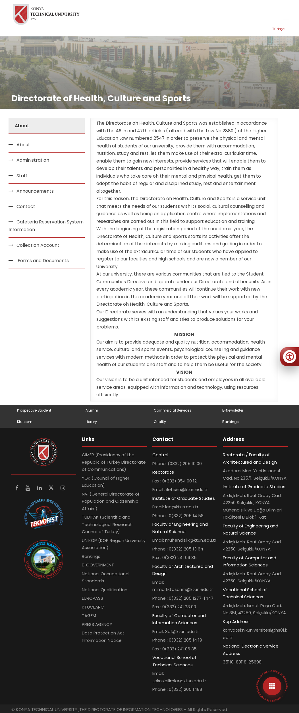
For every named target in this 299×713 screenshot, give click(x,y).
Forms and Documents (42, 260)
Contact (25, 206)
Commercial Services (172, 410)
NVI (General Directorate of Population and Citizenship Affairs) (111, 501)
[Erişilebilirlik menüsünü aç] (289, 356)
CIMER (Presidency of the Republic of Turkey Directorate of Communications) (114, 462)
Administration (32, 160)
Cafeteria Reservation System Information (46, 226)
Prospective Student (34, 410)
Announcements (35, 191)
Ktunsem (24, 421)
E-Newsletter (232, 410)
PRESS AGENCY (97, 624)
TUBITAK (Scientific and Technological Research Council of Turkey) (107, 524)
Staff (21, 175)
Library (91, 421)
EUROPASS (92, 598)
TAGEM (89, 616)
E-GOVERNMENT (98, 565)
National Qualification (104, 590)
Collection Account (37, 245)
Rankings (230, 421)
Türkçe (278, 29)
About (23, 144)
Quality (160, 421)
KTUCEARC (93, 607)
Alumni (92, 410)
